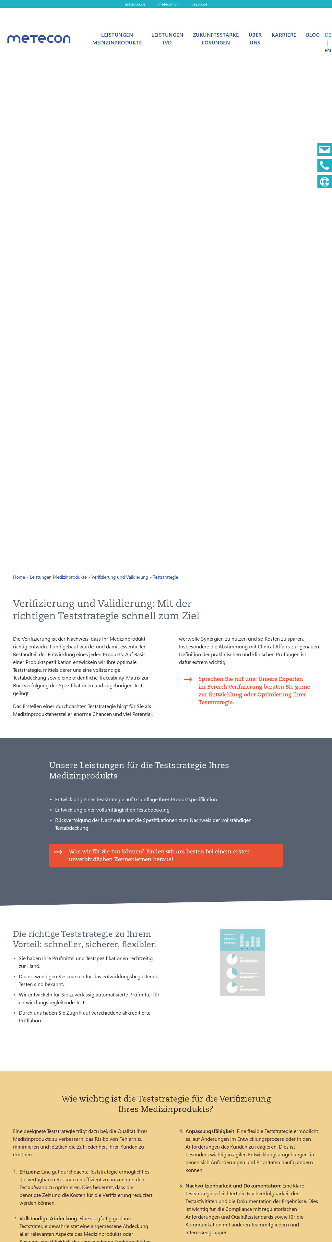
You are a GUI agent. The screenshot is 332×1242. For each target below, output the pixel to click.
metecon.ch (168, 3)
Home (19, 577)
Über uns (255, 38)
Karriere (284, 34)
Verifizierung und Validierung (119, 577)
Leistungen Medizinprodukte (117, 38)
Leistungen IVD (167, 38)
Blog (313, 34)
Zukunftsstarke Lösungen (216, 38)
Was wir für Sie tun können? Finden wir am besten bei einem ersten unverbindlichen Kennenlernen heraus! (159, 855)
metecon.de (135, 3)
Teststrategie (165, 577)
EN (328, 50)
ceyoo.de (199, 3)
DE (328, 34)
